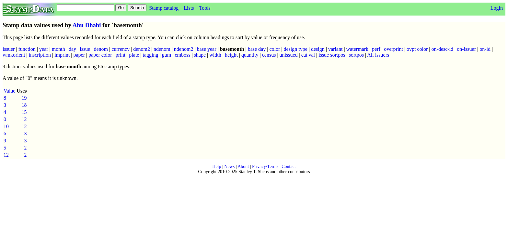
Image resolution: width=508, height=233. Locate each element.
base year (206, 49)
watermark (357, 49)
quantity (249, 55)
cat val (308, 55)
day (72, 49)
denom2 (141, 49)
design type (295, 49)
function (27, 49)
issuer (9, 49)
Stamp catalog (164, 8)
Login (497, 8)
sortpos (356, 55)
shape (200, 55)
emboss (182, 55)
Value (9, 91)
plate (134, 55)
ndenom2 (183, 49)
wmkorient (14, 55)
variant (335, 49)
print (120, 55)
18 (24, 105)
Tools (204, 8)
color (274, 49)
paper (79, 55)
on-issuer (466, 49)
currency (120, 49)
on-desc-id (443, 49)
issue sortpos (331, 55)
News (229, 166)
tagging (150, 55)
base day (257, 49)
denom (101, 49)
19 (24, 98)
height (231, 55)
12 (24, 119)
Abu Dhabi (87, 25)
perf (376, 49)
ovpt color (417, 49)
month (58, 49)
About (243, 166)
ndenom (162, 49)
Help (216, 166)
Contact (289, 166)
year (43, 49)
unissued (289, 55)
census (269, 55)
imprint (62, 55)
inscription (40, 55)
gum (166, 55)
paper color (100, 55)
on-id (485, 49)
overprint (393, 49)
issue (85, 49)
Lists (189, 8)
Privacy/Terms (265, 166)
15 (24, 112)
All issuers (378, 55)
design (318, 49)
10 (6, 126)
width (215, 55)
